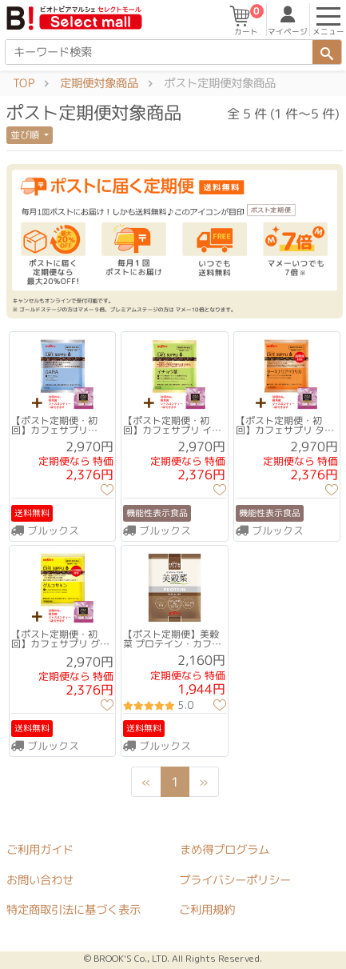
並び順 (26, 135)
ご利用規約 (207, 911)
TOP (23, 83)
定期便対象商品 (99, 83)
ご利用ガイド (40, 850)
